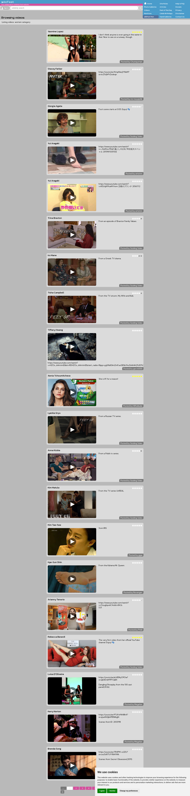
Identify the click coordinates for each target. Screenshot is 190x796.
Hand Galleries (165, 16)
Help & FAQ (179, 3)
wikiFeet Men (149, 16)
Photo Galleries (150, 7)
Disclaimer (179, 13)
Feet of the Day (166, 10)
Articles (163, 7)
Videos (147, 10)
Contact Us (179, 16)
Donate (178, 7)
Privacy (178, 10)
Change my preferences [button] (129, 791)
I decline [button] (112, 791)
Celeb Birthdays (166, 13)
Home (149, 3)
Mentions (147, 13)
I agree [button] (102, 791)
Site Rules (164, 3)
